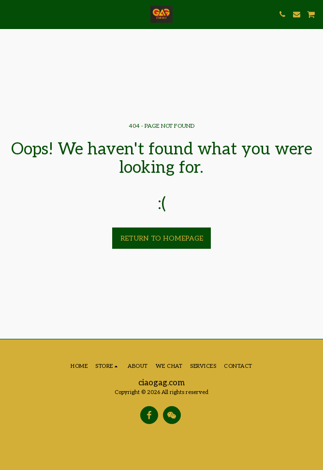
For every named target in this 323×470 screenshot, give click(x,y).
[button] (10, 14)
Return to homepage (161, 238)
